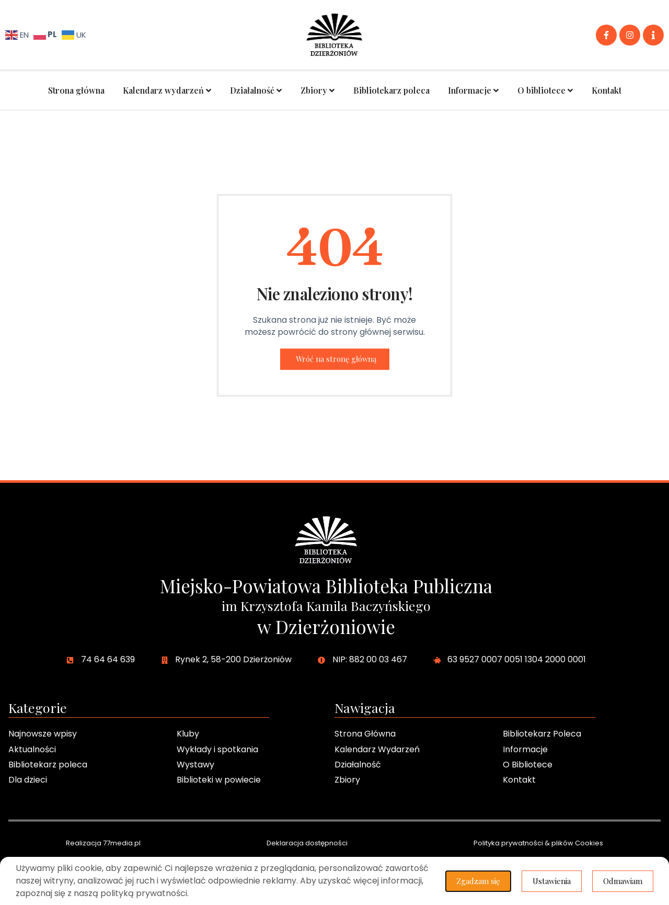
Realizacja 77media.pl (103, 843)
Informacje (473, 90)
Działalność (256, 90)
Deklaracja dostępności (307, 843)
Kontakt (606, 90)
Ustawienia (552, 881)
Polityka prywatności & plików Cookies (538, 843)
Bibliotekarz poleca (391, 90)
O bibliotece (545, 90)
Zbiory (318, 90)
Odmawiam (622, 881)
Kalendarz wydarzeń (167, 90)
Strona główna (76, 90)
